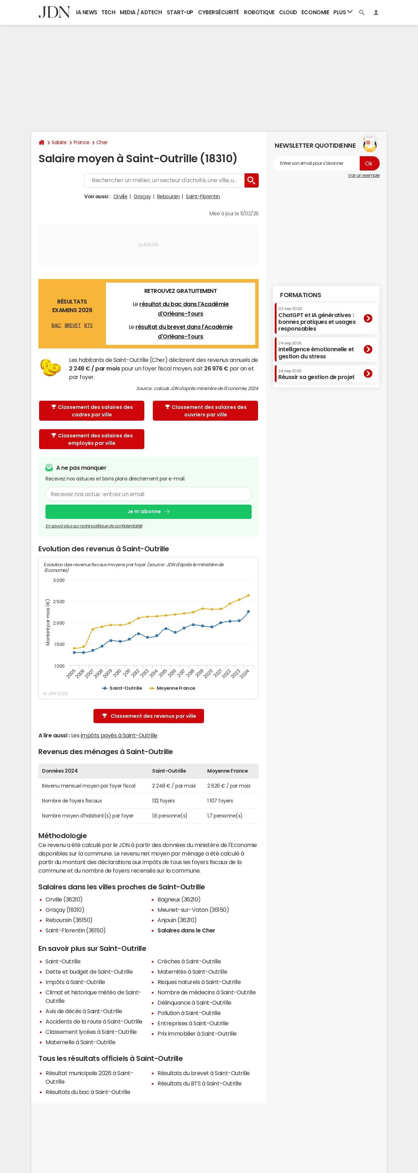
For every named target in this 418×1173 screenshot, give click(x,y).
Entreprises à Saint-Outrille (193, 1023)
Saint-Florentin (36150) (75, 930)
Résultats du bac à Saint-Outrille (87, 1092)
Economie (315, 12)
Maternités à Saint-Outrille (192, 971)
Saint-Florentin (203, 196)
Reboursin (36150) (69, 920)
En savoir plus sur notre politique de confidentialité (93, 526)
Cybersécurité (218, 12)
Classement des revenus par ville (149, 716)
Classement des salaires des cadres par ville (92, 411)
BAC (56, 325)
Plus (343, 12)
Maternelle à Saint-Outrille (80, 1042)
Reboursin (168, 196)
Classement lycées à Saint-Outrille (91, 1032)
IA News (86, 12)
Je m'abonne (144, 511)
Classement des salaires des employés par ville (92, 439)
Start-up (180, 12)
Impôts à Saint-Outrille (75, 982)
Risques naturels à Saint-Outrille (199, 982)
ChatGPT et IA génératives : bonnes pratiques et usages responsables (317, 319)
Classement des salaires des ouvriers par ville (206, 411)
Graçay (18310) (64, 909)
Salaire (59, 142)
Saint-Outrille (62, 961)
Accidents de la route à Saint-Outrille (94, 1021)
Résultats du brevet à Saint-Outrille (203, 1073)
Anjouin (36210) (177, 920)
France (82, 142)
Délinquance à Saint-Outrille (194, 1002)
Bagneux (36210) (179, 899)
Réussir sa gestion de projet (316, 374)
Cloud (288, 12)
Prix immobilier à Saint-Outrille (197, 1033)
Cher (102, 142)
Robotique (259, 12)
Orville (120, 196)
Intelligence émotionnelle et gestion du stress (316, 350)
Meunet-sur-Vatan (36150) (193, 909)
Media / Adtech (141, 12)
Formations (300, 295)
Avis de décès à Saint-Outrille (83, 1011)
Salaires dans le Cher (186, 930)
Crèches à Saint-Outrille (189, 961)
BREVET (73, 325)
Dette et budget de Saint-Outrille (89, 971)
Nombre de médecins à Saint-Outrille (206, 992)
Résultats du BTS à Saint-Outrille (199, 1083)
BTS (88, 325)
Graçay (142, 196)
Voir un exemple (364, 175)
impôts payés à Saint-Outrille (119, 735)
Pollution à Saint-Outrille (189, 1013)
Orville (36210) (64, 899)
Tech (108, 12)
